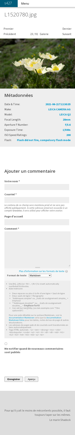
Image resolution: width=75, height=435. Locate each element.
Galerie (44, 34)
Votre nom (12, 181)
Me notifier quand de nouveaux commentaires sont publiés (33, 350)
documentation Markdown (21, 317)
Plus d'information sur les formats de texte (41, 271)
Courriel (10, 194)
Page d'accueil (13, 216)
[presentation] (31, 365)
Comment (11, 229)
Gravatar (17, 210)
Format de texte (17, 275)
